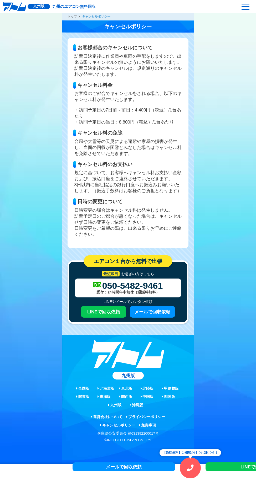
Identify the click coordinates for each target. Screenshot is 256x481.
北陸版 (147, 389)
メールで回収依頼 (152, 311)
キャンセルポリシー (117, 425)
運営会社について (106, 417)
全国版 (82, 389)
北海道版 (106, 389)
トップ (72, 16)
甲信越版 (170, 389)
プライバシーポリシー (145, 417)
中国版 (147, 397)
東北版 (125, 389)
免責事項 (147, 425)
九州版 (114, 405)
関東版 (82, 397)
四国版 (168, 397)
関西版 (125, 397)
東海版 (104, 397)
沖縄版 (136, 405)
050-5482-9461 (132, 286)
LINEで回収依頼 (103, 311)
